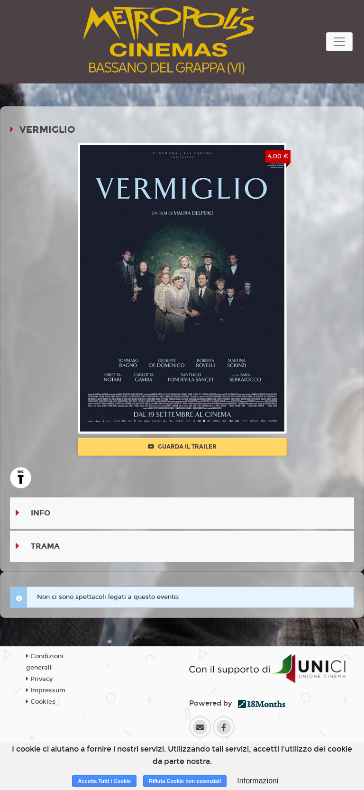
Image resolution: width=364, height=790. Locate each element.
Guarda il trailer (182, 446)
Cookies (40, 702)
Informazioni (257, 781)
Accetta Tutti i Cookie (104, 781)
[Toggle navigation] (339, 41)
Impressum (45, 690)
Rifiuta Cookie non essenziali (185, 781)
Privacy (39, 679)
